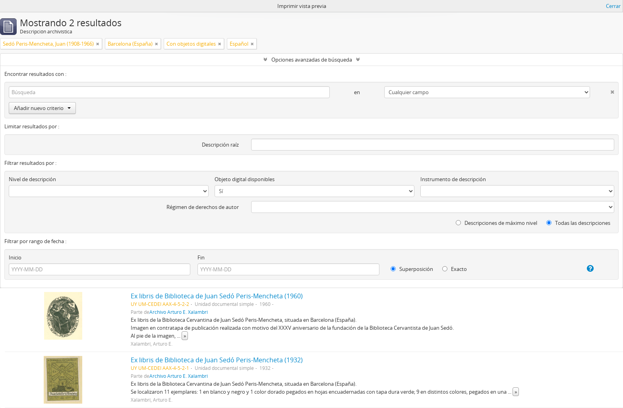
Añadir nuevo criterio (42, 108)
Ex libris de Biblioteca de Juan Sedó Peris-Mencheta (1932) (217, 360)
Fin (201, 257)
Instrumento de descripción (453, 179)
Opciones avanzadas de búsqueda (311, 59)
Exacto (454, 269)
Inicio (15, 257)
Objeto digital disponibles (245, 179)
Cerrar (613, 6)
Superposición (412, 269)
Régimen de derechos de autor (202, 207)
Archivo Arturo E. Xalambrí (178, 312)
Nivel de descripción (32, 179)
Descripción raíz (220, 144)
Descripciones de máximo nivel (496, 222)
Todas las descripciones (578, 222)
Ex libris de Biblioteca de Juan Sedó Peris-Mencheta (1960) (217, 296)
